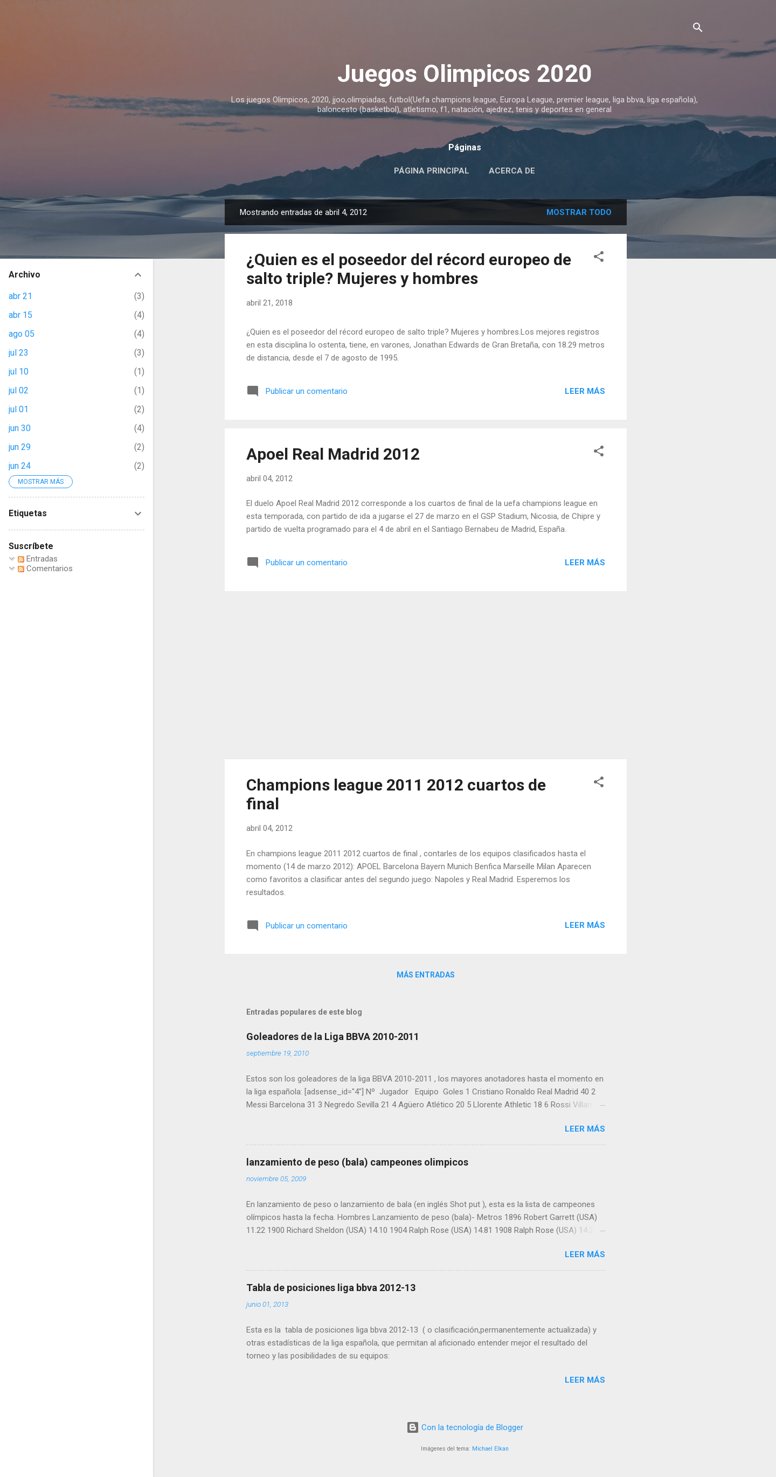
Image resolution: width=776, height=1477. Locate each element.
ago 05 (21, 334)
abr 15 (20, 315)
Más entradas (426, 974)
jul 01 (19, 409)
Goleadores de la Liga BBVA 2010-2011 (332, 1036)
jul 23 (19, 353)
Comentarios (45, 568)
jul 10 (19, 371)
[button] (598, 258)
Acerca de (512, 171)
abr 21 (20, 296)
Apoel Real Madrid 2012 (333, 454)
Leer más (585, 391)
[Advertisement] (669, 361)
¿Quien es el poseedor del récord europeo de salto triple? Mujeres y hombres (408, 269)
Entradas (38, 559)
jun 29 (20, 447)
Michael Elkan (490, 1448)
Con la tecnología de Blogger (464, 1427)
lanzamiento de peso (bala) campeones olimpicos (357, 1162)
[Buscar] (697, 29)
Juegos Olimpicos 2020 (464, 73)
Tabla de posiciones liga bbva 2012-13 (330, 1287)
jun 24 (20, 466)
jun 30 (20, 428)
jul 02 (19, 390)
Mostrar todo (579, 212)
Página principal (431, 171)
